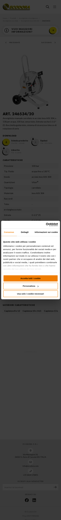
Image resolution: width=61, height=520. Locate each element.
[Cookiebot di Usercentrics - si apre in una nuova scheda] (46, 224)
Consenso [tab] (9, 232)
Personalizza (31, 286)
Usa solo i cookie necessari (30, 294)
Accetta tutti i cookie (30, 278)
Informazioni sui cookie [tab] (46, 232)
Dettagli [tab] (25, 232)
